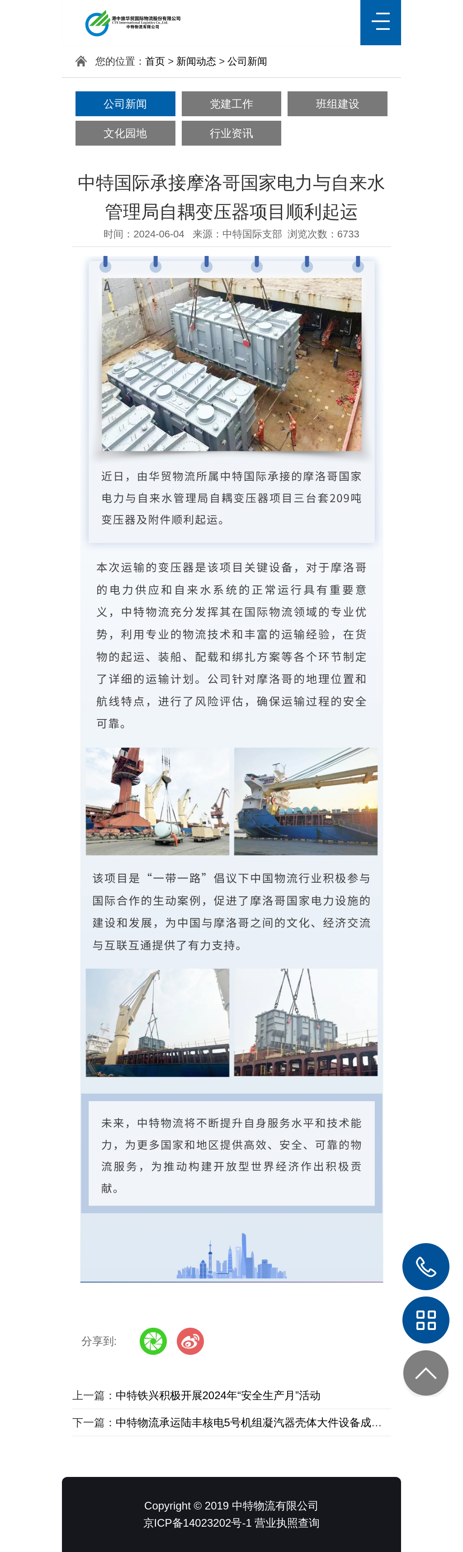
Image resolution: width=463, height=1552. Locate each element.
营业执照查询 (287, 1523)
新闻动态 (196, 61)
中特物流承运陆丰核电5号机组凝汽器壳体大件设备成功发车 (260, 1422)
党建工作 (231, 104)
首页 (155, 61)
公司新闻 (247, 61)
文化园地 (125, 133)
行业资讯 (231, 133)
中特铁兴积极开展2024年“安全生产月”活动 (218, 1395)
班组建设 (337, 104)
